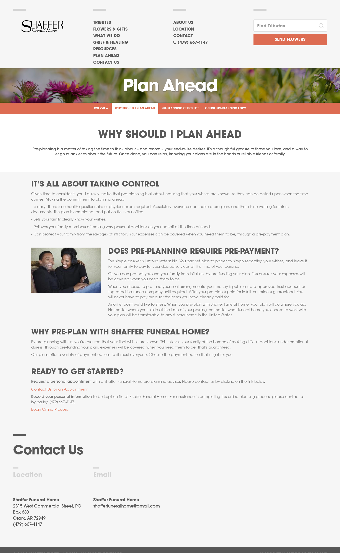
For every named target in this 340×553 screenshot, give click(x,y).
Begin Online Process (49, 409)
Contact (183, 36)
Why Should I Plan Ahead (135, 108)
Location (183, 29)
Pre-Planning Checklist (180, 108)
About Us (183, 23)
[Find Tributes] (284, 25)
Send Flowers (290, 39)
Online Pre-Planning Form (225, 108)
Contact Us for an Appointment (59, 389)
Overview (101, 108)
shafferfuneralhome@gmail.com (126, 506)
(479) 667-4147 (193, 43)
